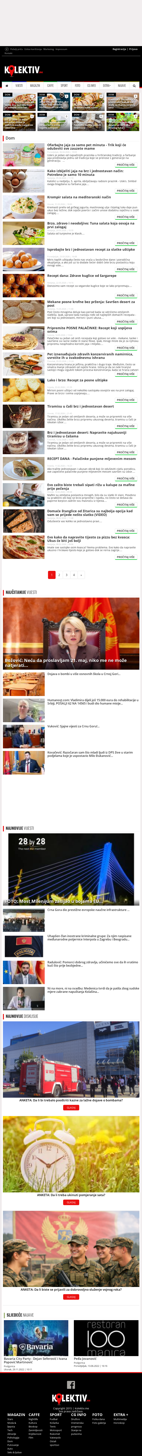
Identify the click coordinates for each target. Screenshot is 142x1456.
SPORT (64, 86)
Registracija (119, 49)
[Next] (81, 575)
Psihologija (13, 1437)
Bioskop (33, 1426)
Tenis (53, 1426)
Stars (10, 1419)
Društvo (75, 1419)
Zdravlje (11, 1434)
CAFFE (50, 86)
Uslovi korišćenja (33, 49)
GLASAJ (71, 1107)
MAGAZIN (35, 86)
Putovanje (13, 1445)
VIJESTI (19, 86)
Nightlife (33, 1419)
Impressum (61, 49)
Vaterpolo (55, 1437)
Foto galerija (99, 1422)
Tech (10, 1430)
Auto (10, 1448)
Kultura (33, 1422)
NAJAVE (122, 86)
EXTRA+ (107, 86)
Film (31, 1437)
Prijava (133, 49)
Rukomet (55, 1434)
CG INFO (91, 86)
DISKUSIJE (22, 1016)
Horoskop (119, 1422)
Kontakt (8, 53)
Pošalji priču (16, 49)
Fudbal (53, 1419)
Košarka (54, 1422)
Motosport (56, 1430)
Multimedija (120, 1419)
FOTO (77, 86)
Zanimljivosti (35, 1430)
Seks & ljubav (14, 1452)
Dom (10, 1441)
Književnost (35, 1434)
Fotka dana (98, 1419)
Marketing (48, 49)
